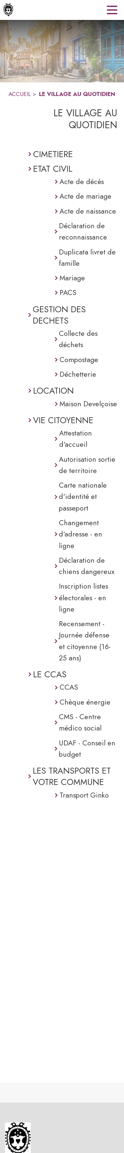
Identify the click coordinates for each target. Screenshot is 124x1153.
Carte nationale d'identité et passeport (83, 496)
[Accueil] (8, 10)
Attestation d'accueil (75, 438)
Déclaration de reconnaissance (83, 231)
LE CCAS (49, 674)
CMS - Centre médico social (80, 722)
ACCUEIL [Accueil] (20, 94)
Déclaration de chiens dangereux (86, 566)
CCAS (69, 687)
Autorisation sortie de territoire (87, 465)
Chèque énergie (85, 702)
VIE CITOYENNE (63, 420)
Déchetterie (78, 374)
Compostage (79, 359)
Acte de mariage (85, 196)
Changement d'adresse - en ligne (80, 534)
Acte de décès (82, 181)
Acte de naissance (88, 211)
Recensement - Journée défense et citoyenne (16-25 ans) (85, 641)
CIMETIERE (53, 154)
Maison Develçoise (88, 404)
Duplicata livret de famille (87, 257)
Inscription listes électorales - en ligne (83, 597)
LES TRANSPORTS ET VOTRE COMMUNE (72, 776)
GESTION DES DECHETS (59, 315)
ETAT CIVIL (52, 168)
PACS (68, 292)
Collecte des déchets (78, 339)
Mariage (72, 278)
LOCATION (53, 390)
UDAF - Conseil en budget (87, 748)
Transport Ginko (84, 795)
